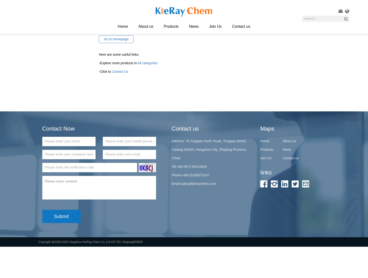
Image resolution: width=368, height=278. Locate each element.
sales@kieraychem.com (198, 215)
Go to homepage (116, 70)
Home (264, 172)
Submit (61, 247)
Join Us (215, 26)
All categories (148, 94)
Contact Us (120, 103)
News (194, 26)
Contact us (241, 26)
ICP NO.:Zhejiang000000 (127, 273)
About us (145, 26)
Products (171, 26)
